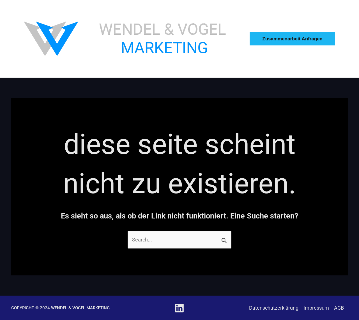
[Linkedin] (179, 308)
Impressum (316, 308)
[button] (299, 38)
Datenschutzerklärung (273, 308)
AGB (339, 308)
